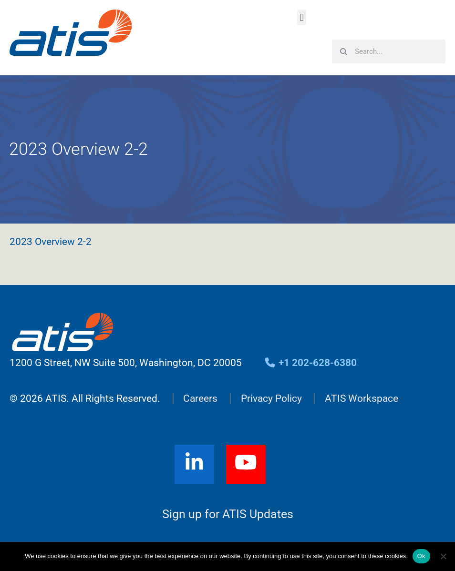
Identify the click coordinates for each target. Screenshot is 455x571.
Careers (200, 398)
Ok (421, 556)
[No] (443, 556)
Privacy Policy (271, 398)
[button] (301, 17)
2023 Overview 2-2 (51, 241)
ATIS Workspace (361, 398)
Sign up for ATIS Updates (227, 514)
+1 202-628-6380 (310, 362)
